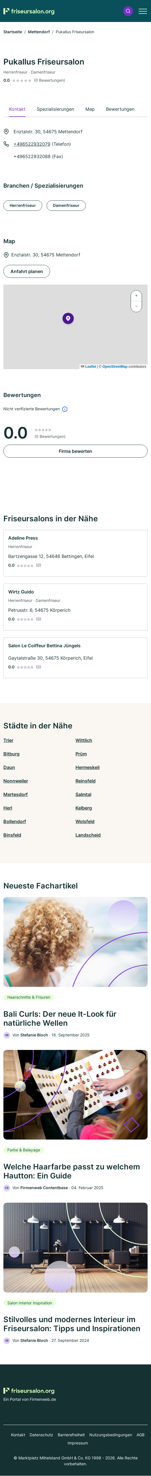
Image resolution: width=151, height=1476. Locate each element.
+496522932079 (32, 144)
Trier (8, 740)
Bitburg (11, 754)
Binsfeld (12, 835)
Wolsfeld (85, 821)
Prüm (81, 754)
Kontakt (18, 1435)
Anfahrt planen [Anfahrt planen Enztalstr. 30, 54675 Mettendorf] (26, 271)
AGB (140, 1435)
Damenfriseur (66, 205)
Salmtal (83, 794)
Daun (9, 767)
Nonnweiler (15, 781)
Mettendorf (39, 31)
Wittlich (84, 740)
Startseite (12, 31)
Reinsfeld (86, 781)
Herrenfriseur (23, 205)
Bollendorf (14, 821)
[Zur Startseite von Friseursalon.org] (28, 11)
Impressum (78, 1443)
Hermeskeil (88, 767)
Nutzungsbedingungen (110, 1435)
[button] (128, 11)
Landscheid (88, 835)
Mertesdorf (15, 794)
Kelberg (84, 808)
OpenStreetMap (115, 367)
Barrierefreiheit (71, 1435)
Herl (7, 808)
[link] (75, 553)
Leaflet (88, 367)
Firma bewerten (75, 451)
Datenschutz (41, 1435)
